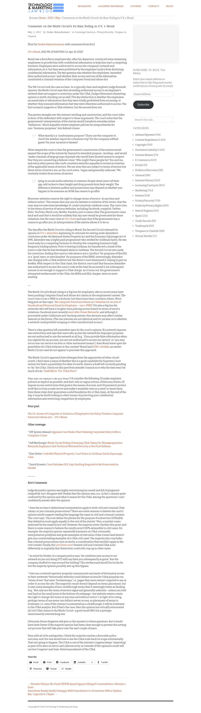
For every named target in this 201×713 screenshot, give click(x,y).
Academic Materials (110, 6)
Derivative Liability (146, 149)
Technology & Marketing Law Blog (61, 707)
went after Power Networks (83, 312)
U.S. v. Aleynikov (49, 233)
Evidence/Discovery (146, 170)
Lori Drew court (64, 545)
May (57, 17)
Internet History (144, 180)
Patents (139, 195)
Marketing (141, 190)
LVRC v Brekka (101, 346)
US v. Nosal (34, 51)
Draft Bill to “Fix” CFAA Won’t (60, 371)
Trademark (141, 225)
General (140, 175)
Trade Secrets (143, 220)
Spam (138, 215)
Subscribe (143, 104)
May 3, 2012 (34, 32)
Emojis (139, 165)
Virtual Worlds (143, 236)
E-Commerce (142, 160)
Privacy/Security (105, 32)
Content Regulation (146, 139)
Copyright (141, 144)
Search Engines (144, 210)
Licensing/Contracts (85, 32)
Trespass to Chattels (147, 231)
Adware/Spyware (145, 134)
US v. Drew (70, 218)
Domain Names (144, 155)
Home (42, 17)
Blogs (169, 6)
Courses (135, 6)
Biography (84, 6)
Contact (153, 6)
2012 (50, 17)
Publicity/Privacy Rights (148, 205)
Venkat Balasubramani (58, 32)
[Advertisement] (156, 44)
